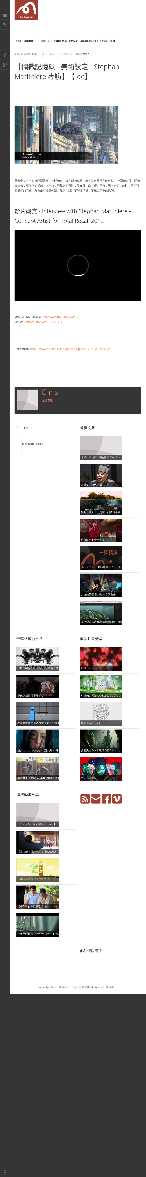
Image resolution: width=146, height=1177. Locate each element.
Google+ (5, 65)
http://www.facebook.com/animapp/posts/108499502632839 (70, 349)
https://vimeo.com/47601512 (43, 321)
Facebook (5, 55)
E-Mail (5, 15)
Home (18, 40)
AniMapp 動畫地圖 (26, 10)
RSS (5, 25)
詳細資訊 (47, 400)
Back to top (5, 1172)
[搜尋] (41, 444)
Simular (95, 987)
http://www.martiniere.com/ (60, 316)
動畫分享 (45, 40)
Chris (50, 392)
